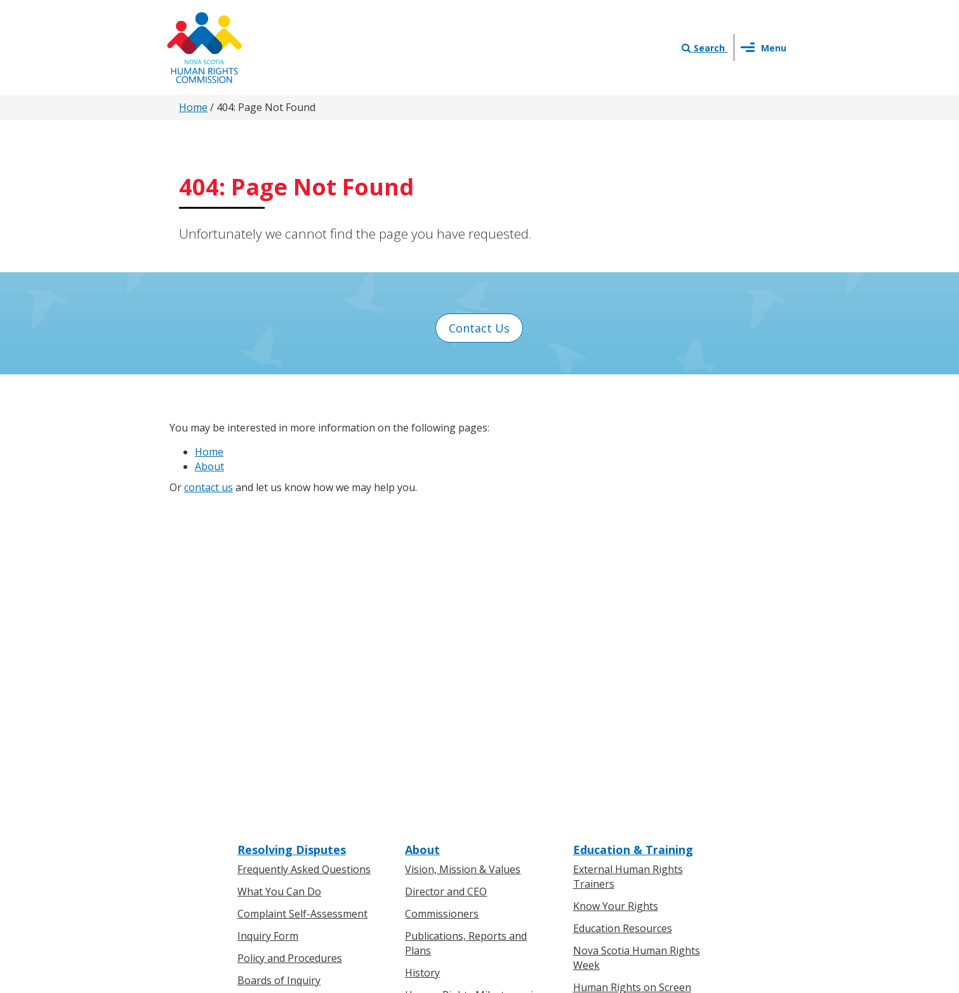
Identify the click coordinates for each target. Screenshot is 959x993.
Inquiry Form (267, 612)
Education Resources (622, 605)
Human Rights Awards (457, 707)
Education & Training (633, 526)
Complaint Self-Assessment (302, 590)
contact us (208, 487)
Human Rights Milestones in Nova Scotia (472, 678)
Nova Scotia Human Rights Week (636, 634)
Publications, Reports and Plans (466, 619)
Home (193, 107)
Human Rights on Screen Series (632, 670)
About (209, 466)
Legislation (263, 818)
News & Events (448, 753)
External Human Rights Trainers (628, 553)
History (422, 649)
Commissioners (442, 590)
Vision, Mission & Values (462, 546)
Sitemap (628, 859)
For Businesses (273, 796)
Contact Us (479, 328)
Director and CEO (446, 568)
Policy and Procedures (289, 634)
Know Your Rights (615, 582)
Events (421, 818)
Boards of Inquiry (279, 657)
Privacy (539, 859)
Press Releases (440, 773)
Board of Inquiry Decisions (300, 678)
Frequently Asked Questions (304, 546)
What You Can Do (279, 568)
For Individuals (272, 773)
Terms (582, 859)
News (418, 796)
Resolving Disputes (291, 526)
